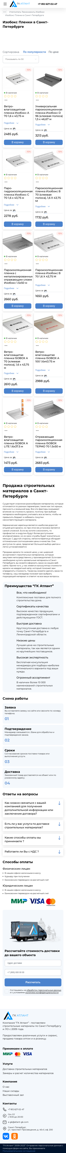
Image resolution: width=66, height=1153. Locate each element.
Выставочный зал (13, 1095)
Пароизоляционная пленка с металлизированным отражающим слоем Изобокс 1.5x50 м (17, 276)
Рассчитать (33, 982)
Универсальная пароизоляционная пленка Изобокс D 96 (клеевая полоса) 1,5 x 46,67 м (49, 113)
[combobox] (21, 59)
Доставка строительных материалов (25, 1069)
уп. (14, 128)
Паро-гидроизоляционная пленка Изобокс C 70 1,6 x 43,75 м (17, 193)
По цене (54, 52)
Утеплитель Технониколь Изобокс (27, 12)
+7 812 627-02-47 (47, 3)
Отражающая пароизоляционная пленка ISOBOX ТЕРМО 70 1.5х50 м (48, 441)
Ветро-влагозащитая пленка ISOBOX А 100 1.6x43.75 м (47, 356)
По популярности (34, 52)
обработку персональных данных (44, 990)
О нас (6, 1086)
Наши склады (11, 1091)
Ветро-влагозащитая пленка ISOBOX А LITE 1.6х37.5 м (16, 441)
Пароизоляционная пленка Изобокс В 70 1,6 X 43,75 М (49, 273)
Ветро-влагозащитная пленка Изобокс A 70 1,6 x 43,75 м (16, 111)
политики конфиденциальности (42, 992)
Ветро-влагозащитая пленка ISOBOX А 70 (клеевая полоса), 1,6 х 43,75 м (16, 359)
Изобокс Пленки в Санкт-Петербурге (24, 15)
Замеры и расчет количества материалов (28, 1073)
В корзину (18, 142)
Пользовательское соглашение (19, 1151)
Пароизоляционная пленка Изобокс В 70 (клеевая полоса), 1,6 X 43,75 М (49, 195)
